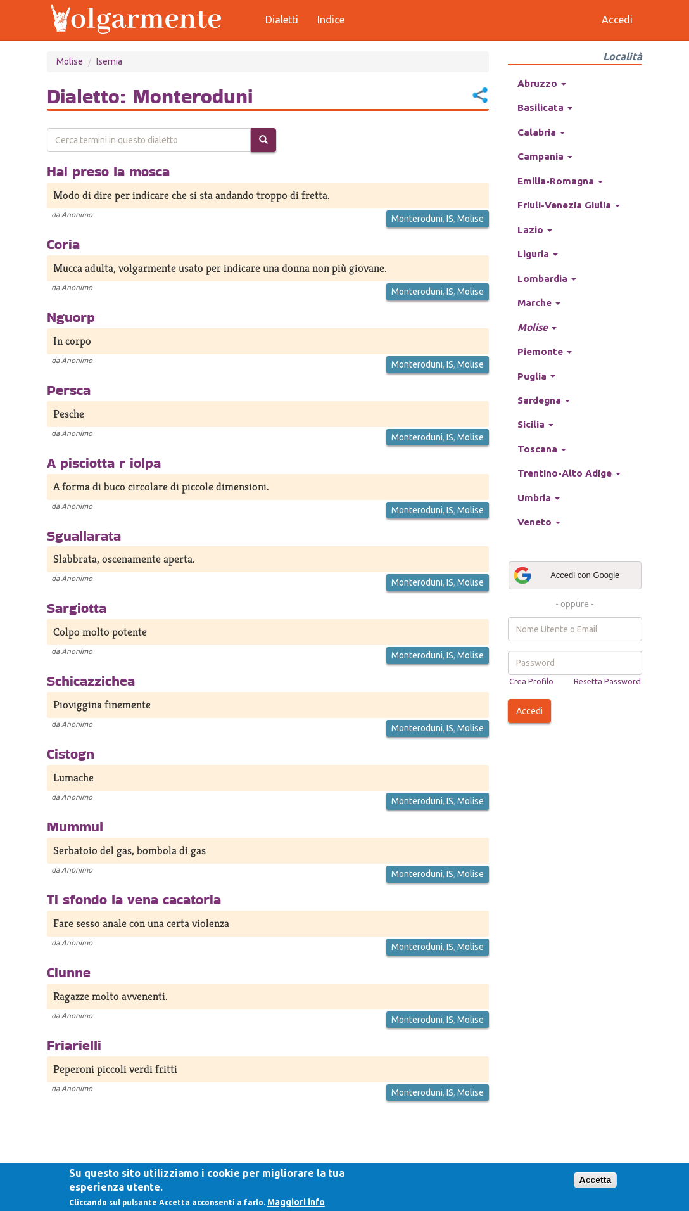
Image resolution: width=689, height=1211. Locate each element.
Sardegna (543, 400)
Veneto (538, 521)
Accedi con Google (566, 575)
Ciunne (69, 972)
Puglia (536, 376)
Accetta (595, 1180)
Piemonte (544, 351)
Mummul (75, 826)
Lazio (534, 229)
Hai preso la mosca (108, 171)
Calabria (541, 132)
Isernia (109, 61)
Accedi (529, 711)
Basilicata (544, 107)
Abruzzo (541, 83)
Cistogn (70, 753)
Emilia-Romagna (560, 181)
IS (449, 219)
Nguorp (71, 317)
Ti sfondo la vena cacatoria (134, 899)
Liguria (537, 253)
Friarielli (74, 1045)
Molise (69, 61)
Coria (63, 244)
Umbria (538, 497)
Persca (69, 390)
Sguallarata (84, 535)
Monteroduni (417, 219)
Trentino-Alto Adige (569, 473)
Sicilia (535, 424)
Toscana (541, 449)
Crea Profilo (531, 681)
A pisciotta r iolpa (104, 462)
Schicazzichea (91, 680)
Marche (538, 302)
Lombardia (546, 278)
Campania (544, 156)
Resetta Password (607, 681)
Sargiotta (76, 608)
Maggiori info (296, 1202)
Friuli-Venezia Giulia (568, 205)
